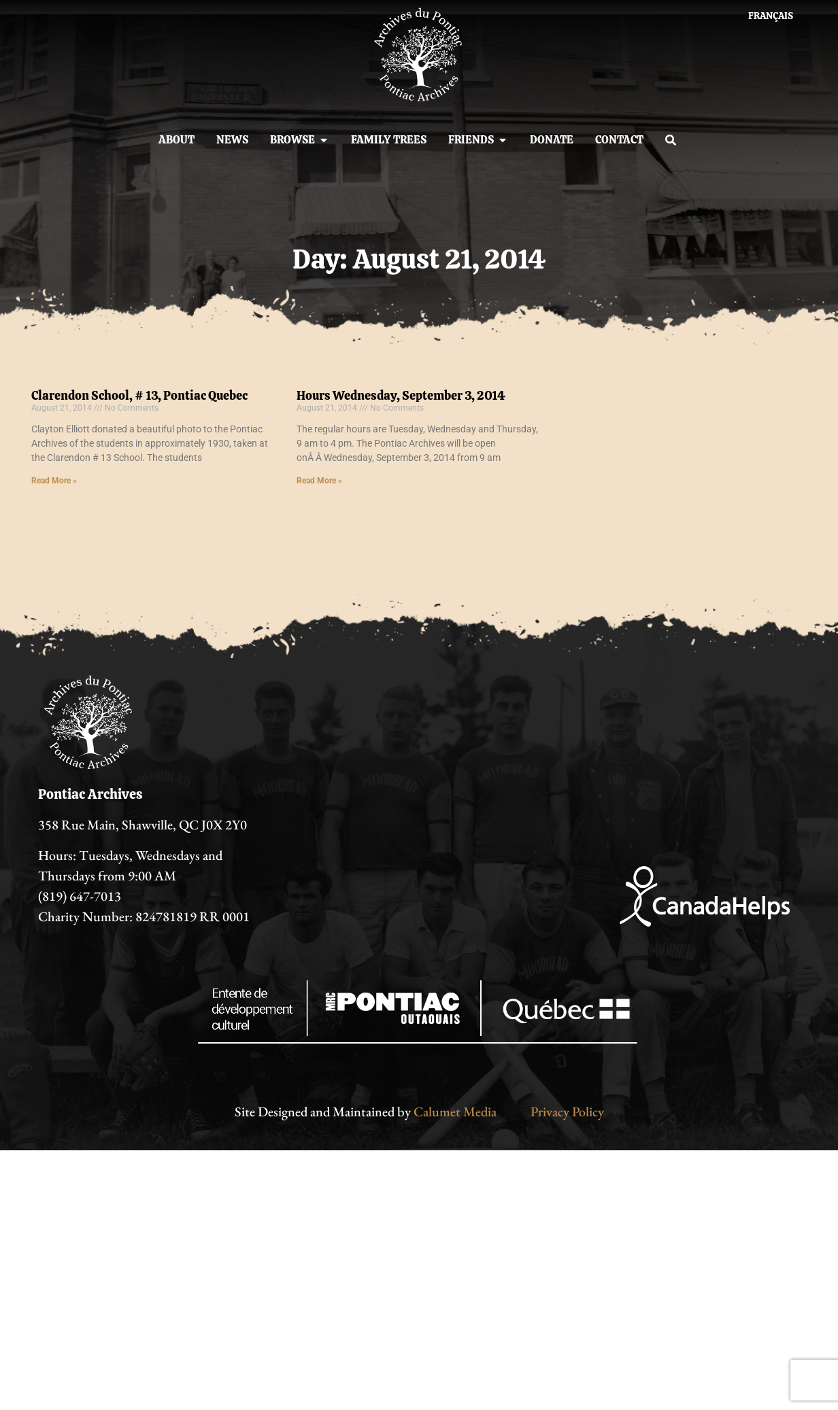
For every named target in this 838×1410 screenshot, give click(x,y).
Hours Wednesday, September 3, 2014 (401, 395)
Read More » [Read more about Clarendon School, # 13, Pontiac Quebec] (54, 480)
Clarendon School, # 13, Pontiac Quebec (139, 395)
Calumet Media (455, 1111)
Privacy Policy (567, 1111)
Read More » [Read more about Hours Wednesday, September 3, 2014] (319, 480)
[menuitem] (771, 15)
